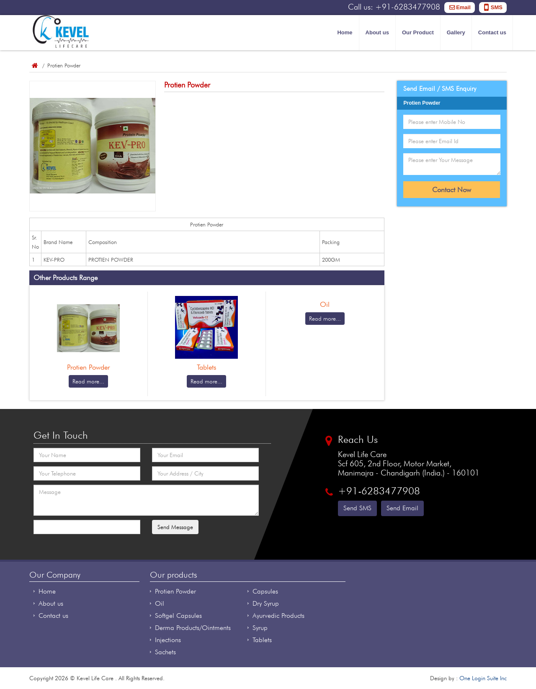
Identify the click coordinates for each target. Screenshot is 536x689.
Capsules (265, 591)
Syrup (260, 628)
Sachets (165, 652)
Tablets (262, 640)
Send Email (402, 508)
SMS (496, 7)
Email (463, 7)
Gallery (456, 32)
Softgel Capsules (178, 616)
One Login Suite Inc (483, 678)
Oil (159, 603)
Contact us (492, 32)
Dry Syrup (266, 603)
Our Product (418, 32)
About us (377, 32)
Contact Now (451, 189)
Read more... (88, 381)
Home (344, 32)
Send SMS (357, 508)
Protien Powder (175, 591)
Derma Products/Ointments (193, 628)
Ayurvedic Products (278, 616)
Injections (168, 640)
